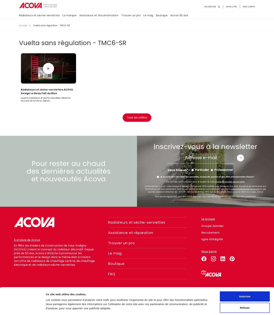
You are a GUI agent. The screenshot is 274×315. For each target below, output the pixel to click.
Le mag (148, 15)
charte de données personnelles (230, 182)
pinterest (232, 259)
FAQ (112, 274)
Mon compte (249, 6)
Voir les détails (190, 308)
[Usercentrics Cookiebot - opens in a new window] (22, 308)
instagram (213, 259)
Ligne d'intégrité (212, 240)
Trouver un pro (131, 15)
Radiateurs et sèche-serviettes (39, 15)
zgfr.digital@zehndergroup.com (245, 190)
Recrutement (210, 233)
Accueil (23, 25)
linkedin (222, 259)
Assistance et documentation (98, 15)
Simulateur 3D (211, 274)
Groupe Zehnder (212, 227)
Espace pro (231, 6)
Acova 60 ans (179, 15)
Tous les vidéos (137, 118)
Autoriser (245, 284)
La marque (70, 15)
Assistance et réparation (131, 233)
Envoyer (240, 158)
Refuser (245, 296)
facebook (204, 259)
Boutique (162, 15)
